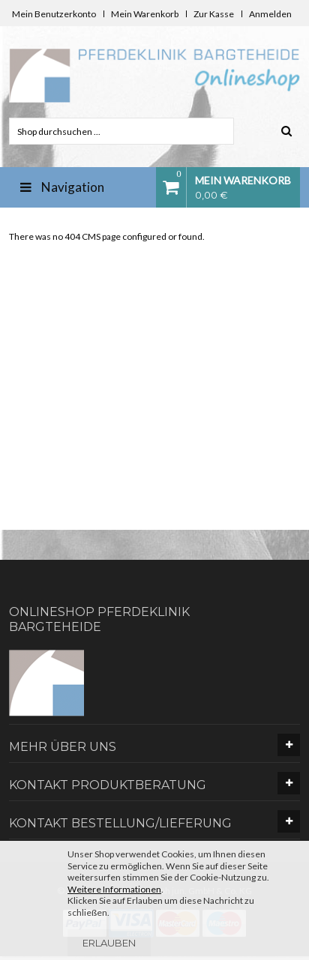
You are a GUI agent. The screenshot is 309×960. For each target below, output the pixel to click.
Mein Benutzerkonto (54, 13)
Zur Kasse (214, 13)
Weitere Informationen (114, 889)
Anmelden (270, 13)
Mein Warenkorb (144, 13)
